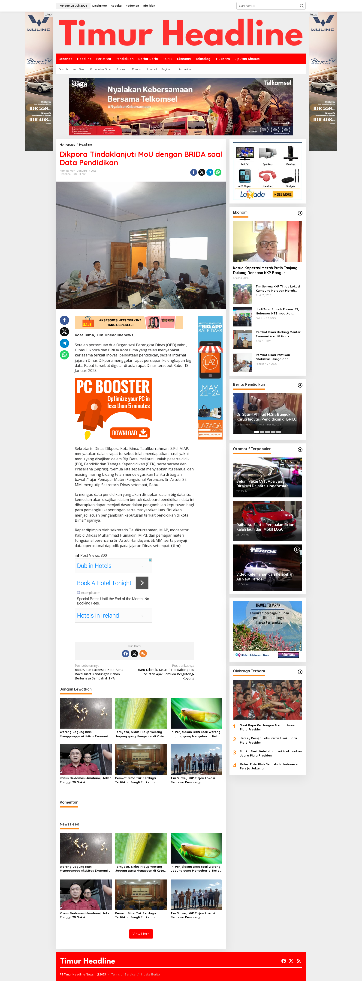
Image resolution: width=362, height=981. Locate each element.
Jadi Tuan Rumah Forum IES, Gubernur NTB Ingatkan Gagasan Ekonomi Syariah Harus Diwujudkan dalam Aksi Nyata (278, 311)
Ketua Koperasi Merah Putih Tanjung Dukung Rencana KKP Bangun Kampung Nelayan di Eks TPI (265, 270)
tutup (48, 14)
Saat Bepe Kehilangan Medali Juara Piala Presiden (267, 727)
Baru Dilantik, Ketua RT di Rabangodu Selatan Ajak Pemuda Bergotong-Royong (165, 672)
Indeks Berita (150, 974)
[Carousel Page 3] (267, 432)
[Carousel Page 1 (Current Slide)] (256, 432)
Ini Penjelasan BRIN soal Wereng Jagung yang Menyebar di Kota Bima (195, 734)
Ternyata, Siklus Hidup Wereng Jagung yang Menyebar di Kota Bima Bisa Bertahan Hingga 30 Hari (139, 734)
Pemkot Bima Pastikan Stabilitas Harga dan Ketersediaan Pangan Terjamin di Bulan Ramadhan (278, 357)
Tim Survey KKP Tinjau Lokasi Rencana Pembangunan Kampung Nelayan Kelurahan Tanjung (193, 780)
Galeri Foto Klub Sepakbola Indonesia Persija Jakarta (269, 766)
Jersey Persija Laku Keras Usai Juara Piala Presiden (268, 740)
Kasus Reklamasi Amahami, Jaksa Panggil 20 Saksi (86, 780)
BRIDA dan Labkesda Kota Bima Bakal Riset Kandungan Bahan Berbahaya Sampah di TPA (103, 672)
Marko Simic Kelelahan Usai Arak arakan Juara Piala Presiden (271, 753)
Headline (65, 174)
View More (141, 934)
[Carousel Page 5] (278, 432)
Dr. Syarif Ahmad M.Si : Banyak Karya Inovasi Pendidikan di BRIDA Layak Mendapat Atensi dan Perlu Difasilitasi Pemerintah (266, 417)
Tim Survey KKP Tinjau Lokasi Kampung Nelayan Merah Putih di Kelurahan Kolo (278, 288)
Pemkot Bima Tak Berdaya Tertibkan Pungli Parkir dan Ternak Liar (136, 780)
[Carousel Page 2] (262, 432)
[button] (302, 6)
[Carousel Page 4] (273, 432)
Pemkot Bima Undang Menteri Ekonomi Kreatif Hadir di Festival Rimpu (278, 334)
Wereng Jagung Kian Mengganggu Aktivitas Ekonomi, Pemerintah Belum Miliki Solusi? (84, 734)
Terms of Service (123, 974)
